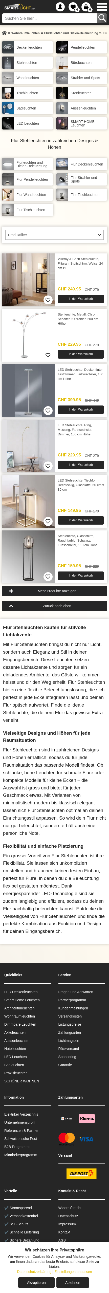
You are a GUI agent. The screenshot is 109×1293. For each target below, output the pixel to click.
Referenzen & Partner (21, 1131)
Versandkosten (70, 1016)
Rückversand (68, 1049)
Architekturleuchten (19, 1008)
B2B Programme (17, 1147)
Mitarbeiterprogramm (20, 1155)
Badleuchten (14, 1065)
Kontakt (64, 1232)
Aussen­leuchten (17, 1041)
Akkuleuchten (15, 1032)
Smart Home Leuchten (22, 1000)
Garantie (65, 1065)
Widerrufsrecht (69, 1208)
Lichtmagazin (68, 1041)
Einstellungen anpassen (73, 1272)
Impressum (67, 1224)
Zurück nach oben (57, 606)
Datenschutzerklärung (34, 1272)
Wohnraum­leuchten (19, 1016)
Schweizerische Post (20, 1139)
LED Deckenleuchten (21, 992)
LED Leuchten (15, 1057)
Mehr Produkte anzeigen (57, 591)
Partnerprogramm (72, 1000)
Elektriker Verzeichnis (21, 1114)
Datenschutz (68, 1216)
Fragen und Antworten (75, 992)
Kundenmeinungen (73, 1008)
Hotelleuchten (15, 1049)
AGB (62, 1240)
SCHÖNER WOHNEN (21, 1081)
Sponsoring (67, 1057)
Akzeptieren (36, 1283)
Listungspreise (69, 1024)
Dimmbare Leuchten (20, 1024)
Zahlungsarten (69, 1032)
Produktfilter (17, 235)
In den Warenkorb (81, 299)
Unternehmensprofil (19, 1122)
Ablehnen (72, 1283)
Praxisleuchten (16, 1073)
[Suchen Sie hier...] (50, 18)
